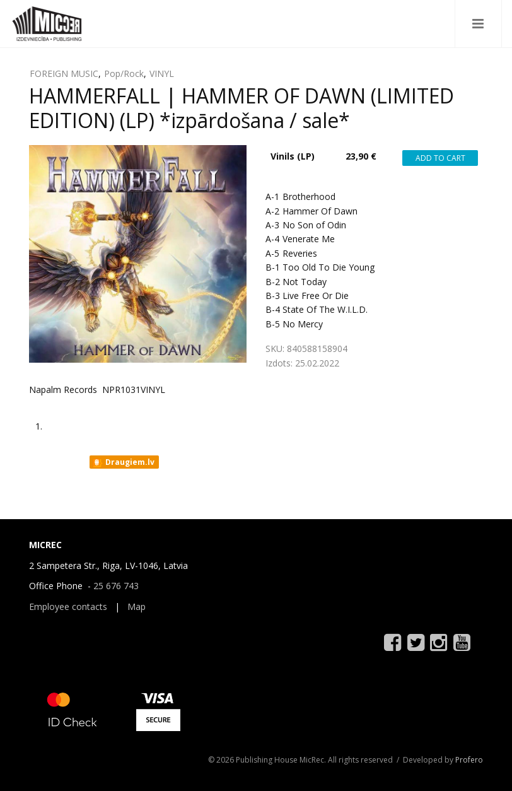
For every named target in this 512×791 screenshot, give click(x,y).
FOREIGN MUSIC (64, 73)
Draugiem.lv (123, 462)
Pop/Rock (124, 73)
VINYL (161, 73)
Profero (469, 759)
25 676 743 (116, 586)
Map (136, 606)
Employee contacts (68, 606)
